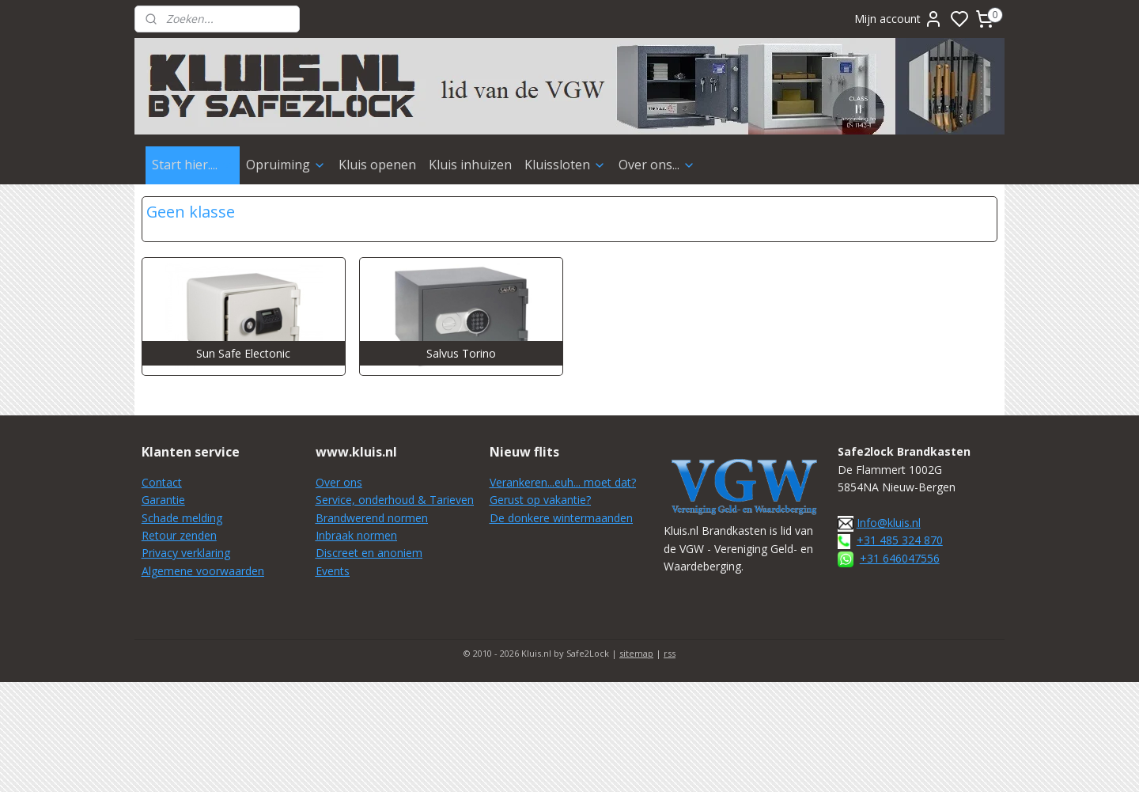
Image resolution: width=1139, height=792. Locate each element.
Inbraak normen (356, 535)
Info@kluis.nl (889, 522)
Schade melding (182, 517)
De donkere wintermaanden (561, 517)
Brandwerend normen (372, 517)
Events (333, 570)
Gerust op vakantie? (540, 499)
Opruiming (286, 164)
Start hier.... (192, 164)
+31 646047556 (900, 558)
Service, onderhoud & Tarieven (395, 499)
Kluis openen (377, 164)
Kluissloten (565, 164)
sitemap (636, 653)
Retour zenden (179, 535)
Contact (162, 482)
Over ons (339, 482)
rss (669, 653)
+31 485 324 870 (900, 540)
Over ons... (657, 164)
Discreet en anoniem (369, 552)
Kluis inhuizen (470, 164)
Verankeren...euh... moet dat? (563, 482)
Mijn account (898, 18)
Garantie (163, 499)
